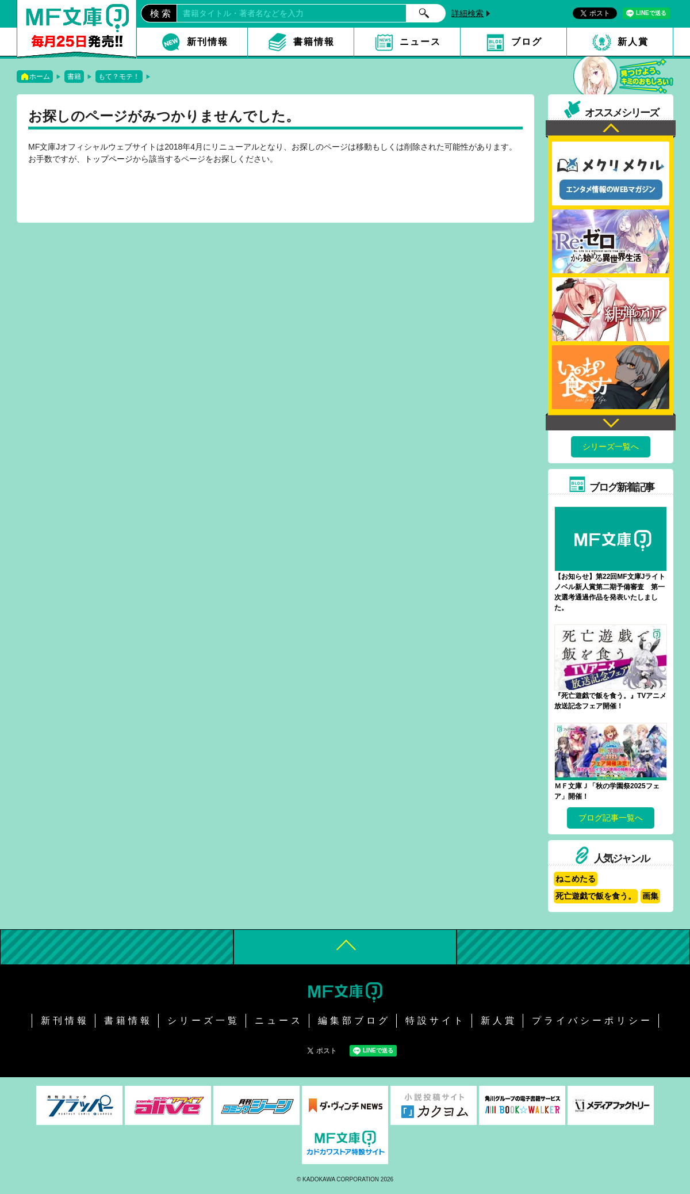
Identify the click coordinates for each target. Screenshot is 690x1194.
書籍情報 (314, 42)
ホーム (39, 77)
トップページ (109, 158)
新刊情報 (207, 42)
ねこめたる (575, 878)
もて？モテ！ (119, 77)
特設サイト (435, 1020)
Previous (611, 129)
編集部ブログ (354, 1020)
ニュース (420, 42)
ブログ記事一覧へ (610, 817)
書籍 (74, 77)
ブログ (526, 42)
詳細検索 (467, 13)
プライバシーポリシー (592, 1020)
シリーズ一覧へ (610, 446)
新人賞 (633, 42)
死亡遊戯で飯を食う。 (595, 896)
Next (611, 421)
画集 (650, 896)
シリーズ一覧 (203, 1020)
